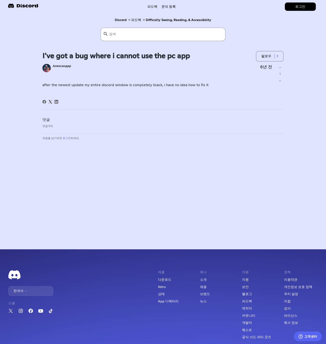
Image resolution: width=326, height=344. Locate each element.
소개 (203, 279)
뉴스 (203, 301)
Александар (62, 66)
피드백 (152, 6)
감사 (287, 308)
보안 (245, 287)
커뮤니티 (248, 315)
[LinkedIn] (56, 102)
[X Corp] (50, 102)
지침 (287, 301)
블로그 (247, 294)
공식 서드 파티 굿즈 (256, 337)
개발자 (247, 322)
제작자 (247, 308)
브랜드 (205, 294)
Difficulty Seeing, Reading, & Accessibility (178, 20)
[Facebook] (44, 102)
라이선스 (290, 315)
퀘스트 (247, 330)
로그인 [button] (300, 6)
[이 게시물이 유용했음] (280, 67)
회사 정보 (291, 322)
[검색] (163, 34)
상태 (161, 294)
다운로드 (164, 279)
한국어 (20, 291)
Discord (121, 20)
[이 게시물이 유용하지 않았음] (280, 80)
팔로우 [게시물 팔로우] (266, 56)
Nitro (162, 287)
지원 (245, 279)
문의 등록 (169, 6)
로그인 (67, 138)
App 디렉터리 (168, 301)
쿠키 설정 (291, 294)
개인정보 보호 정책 (298, 287)
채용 (203, 287)
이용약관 (290, 279)
